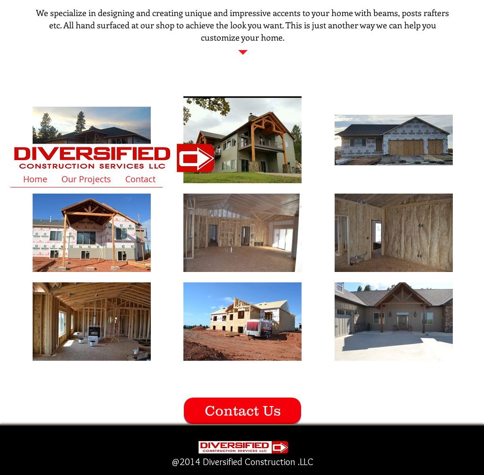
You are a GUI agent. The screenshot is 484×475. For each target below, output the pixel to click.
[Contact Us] (242, 411)
